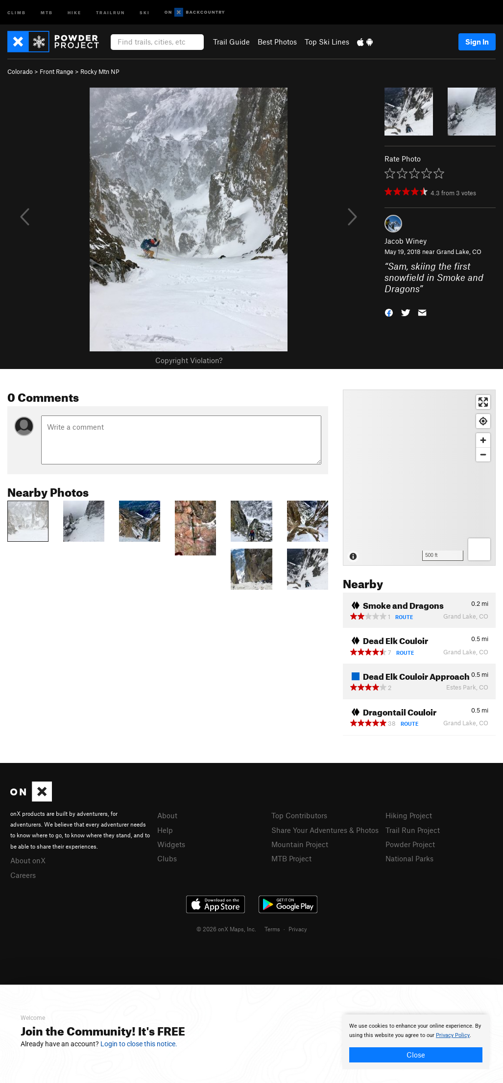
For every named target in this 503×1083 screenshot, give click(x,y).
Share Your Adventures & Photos (325, 830)
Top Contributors (299, 815)
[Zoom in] (483, 440)
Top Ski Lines (327, 41)
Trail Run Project (412, 830)
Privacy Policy (453, 1035)
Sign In (477, 41)
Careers (23, 875)
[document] (415, 1041)
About (167, 815)
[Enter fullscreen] (483, 402)
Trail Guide (231, 41)
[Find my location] (483, 421)
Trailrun (110, 12)
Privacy (297, 928)
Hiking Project (408, 815)
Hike (74, 12)
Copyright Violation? (188, 360)
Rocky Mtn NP (100, 71)
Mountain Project (299, 844)
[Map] (419, 477)
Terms (272, 928)
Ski (145, 12)
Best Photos (277, 41)
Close (416, 1054)
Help (165, 830)
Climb (16, 12)
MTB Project (291, 858)
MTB (47, 12)
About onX (28, 860)
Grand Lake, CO (458, 251)
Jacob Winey (405, 240)
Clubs (167, 858)
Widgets (171, 844)
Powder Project (410, 844)
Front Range (56, 71)
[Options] (479, 549)
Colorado (20, 71)
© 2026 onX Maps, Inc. (226, 928)
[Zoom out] (483, 454)
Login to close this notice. (138, 1044)
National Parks (409, 858)
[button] (388, 311)
